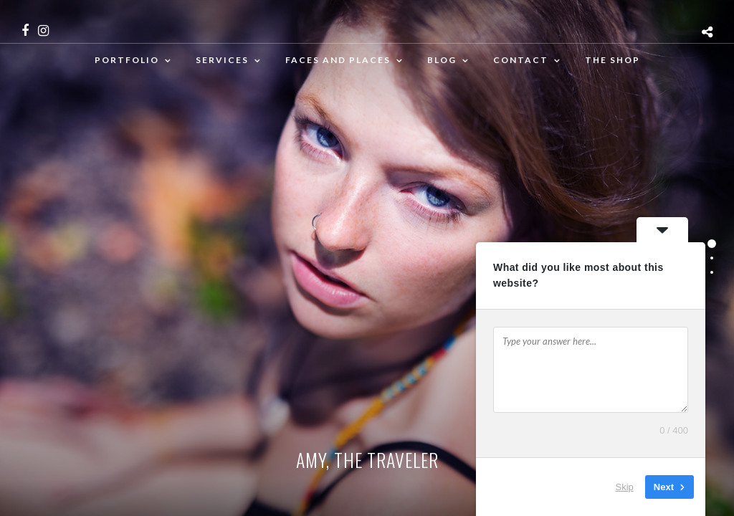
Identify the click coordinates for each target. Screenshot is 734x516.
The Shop (612, 59)
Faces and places (338, 59)
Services (222, 59)
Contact (520, 59)
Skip (625, 487)
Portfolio (127, 59)
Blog (442, 59)
